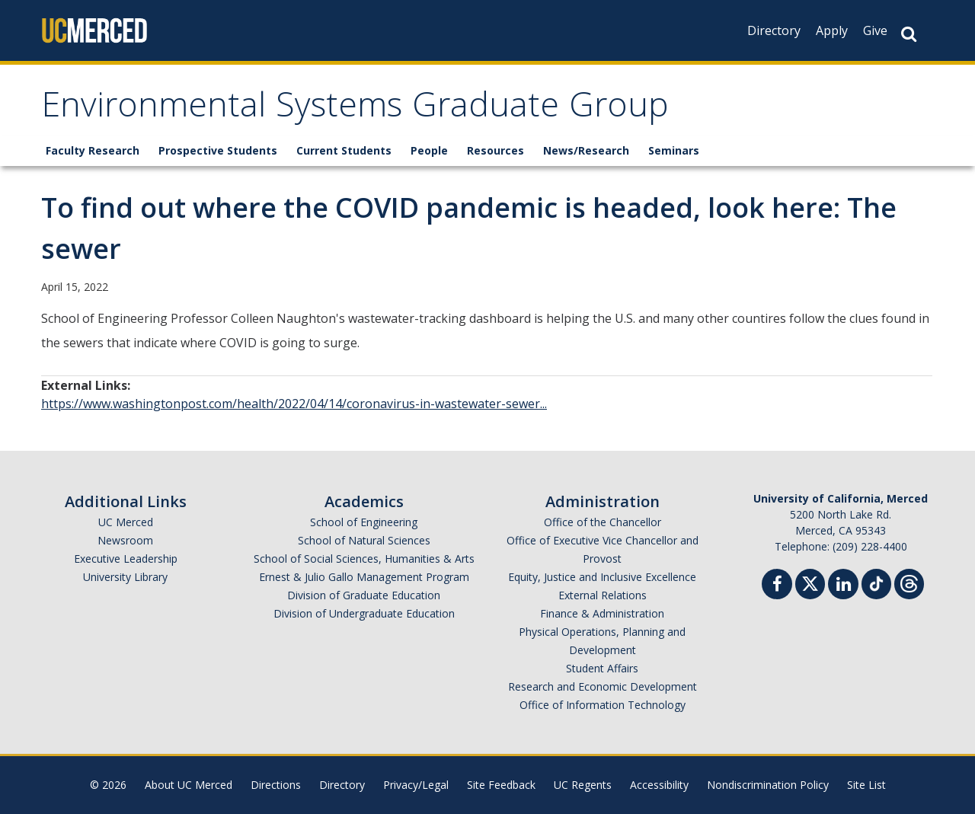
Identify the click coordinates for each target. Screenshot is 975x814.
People (429, 150)
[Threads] (909, 582)
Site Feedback (501, 784)
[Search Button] (909, 34)
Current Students (344, 150)
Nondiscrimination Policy (768, 784)
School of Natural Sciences (364, 540)
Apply (832, 30)
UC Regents (583, 784)
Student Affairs (602, 668)
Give (875, 30)
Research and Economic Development (602, 686)
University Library (125, 577)
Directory (774, 30)
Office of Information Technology (602, 704)
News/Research (586, 150)
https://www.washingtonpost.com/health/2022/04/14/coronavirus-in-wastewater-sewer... (294, 403)
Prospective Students (217, 150)
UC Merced (125, 522)
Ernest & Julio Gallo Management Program (364, 577)
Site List (866, 784)
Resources (495, 150)
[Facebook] (776, 586)
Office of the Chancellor (602, 522)
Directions (276, 784)
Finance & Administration (602, 613)
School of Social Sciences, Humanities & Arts (364, 558)
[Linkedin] (843, 586)
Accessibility (659, 784)
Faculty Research (92, 150)
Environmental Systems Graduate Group (355, 109)
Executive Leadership (125, 558)
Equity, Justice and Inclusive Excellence (602, 577)
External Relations (602, 595)
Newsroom (125, 540)
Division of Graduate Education (363, 595)
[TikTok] (876, 582)
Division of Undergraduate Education (364, 613)
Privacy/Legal (416, 784)
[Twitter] (810, 582)
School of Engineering (363, 522)
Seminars (673, 150)
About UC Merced (188, 784)
